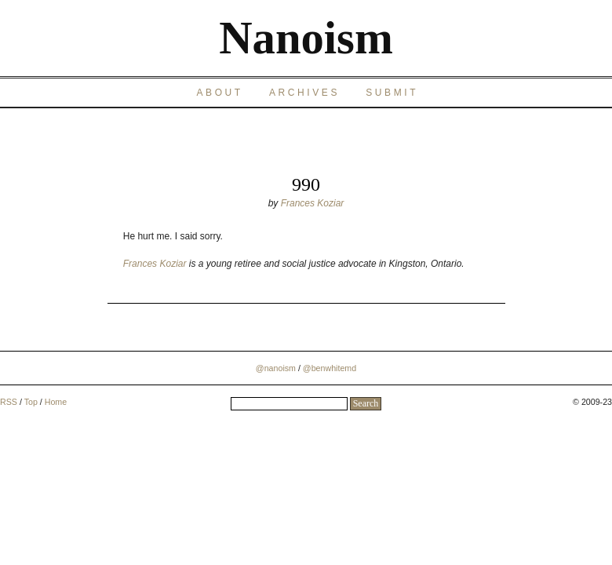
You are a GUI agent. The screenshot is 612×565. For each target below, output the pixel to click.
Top (31, 401)
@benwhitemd (329, 368)
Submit (392, 92)
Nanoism (306, 38)
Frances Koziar (312, 203)
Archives (304, 92)
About (219, 92)
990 (306, 184)
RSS (8, 401)
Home (56, 401)
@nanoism (276, 368)
